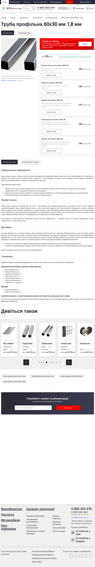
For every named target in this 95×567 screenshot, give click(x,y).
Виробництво (15, 2)
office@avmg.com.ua (79, 517)
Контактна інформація (79, 527)
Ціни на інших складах (30, 162)
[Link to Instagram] (76, 555)
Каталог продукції (40, 509)
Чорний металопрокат (35, 516)
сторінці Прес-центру (19, 221)
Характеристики (24, 33)
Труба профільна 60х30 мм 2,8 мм (43, 376)
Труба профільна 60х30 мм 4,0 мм (14, 381)
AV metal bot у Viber (80, 533)
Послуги (27, 2)
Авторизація (80, 8)
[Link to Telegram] (80, 555)
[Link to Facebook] (71, 555)
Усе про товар (8, 33)
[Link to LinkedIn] (85, 555)
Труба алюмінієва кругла (47, 343)
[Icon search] (33, 8)
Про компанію (8, 527)
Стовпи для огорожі (67, 343)
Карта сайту (37, 561)
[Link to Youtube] (90, 555)
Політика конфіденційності (43, 551)
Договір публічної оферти (42, 555)
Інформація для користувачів (44, 558)
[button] (26, 362)
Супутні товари (59, 531)
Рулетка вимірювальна (86, 343)
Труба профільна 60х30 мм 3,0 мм (71, 376)
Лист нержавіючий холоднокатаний (9, 343)
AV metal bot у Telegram (80, 540)
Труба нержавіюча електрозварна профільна (28, 343)
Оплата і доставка (40, 2)
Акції (69, 2)
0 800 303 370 (46, 7)
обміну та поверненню (8, 80)
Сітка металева (59, 527)
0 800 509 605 (79, 512)
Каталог (5, 2)
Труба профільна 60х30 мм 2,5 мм (14, 376)
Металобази (10, 520)
